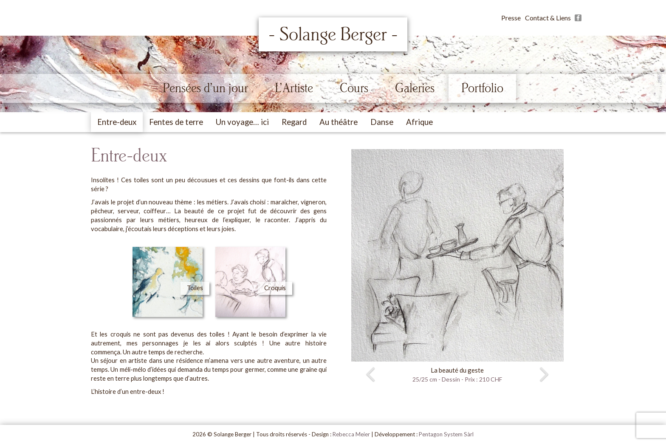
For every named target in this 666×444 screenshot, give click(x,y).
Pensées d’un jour (205, 88)
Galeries (415, 88)
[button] (357, 266)
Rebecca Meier (351, 434)
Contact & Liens (548, 18)
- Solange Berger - (333, 34)
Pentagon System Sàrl (446, 434)
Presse (511, 18)
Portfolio (482, 88)
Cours (354, 88)
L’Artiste (294, 88)
